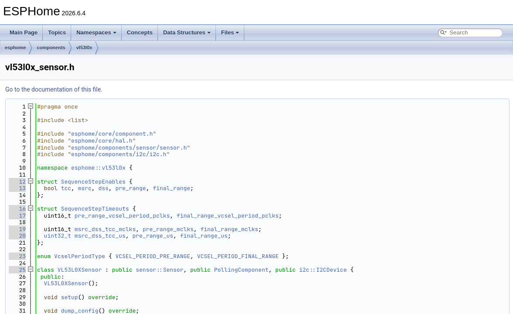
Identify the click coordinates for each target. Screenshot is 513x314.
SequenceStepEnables (93, 181)
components (51, 47)
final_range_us (204, 235)
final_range (171, 188)
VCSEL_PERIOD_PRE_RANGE (152, 256)
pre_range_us (152, 235)
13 (17, 188)
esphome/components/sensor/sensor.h (129, 147)
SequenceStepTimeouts (95, 208)
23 (17, 256)
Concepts (140, 32)
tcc (66, 188)
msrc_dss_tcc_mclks (105, 229)
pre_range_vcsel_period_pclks (122, 215)
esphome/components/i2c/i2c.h (118, 154)
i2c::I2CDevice (323, 269)
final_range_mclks (229, 229)
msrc (85, 188)
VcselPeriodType (79, 256)
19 (17, 229)
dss (103, 188)
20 (17, 235)
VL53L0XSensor (80, 269)
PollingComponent (241, 269)
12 (17, 181)
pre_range (130, 188)
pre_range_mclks (168, 229)
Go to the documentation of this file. (54, 89)
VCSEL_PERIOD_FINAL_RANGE (238, 256)
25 (17, 269)
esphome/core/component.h (112, 133)
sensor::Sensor (159, 269)
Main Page (24, 32)
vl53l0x (84, 47)
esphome (15, 47)
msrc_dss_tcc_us (100, 235)
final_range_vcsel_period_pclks (228, 215)
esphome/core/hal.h (101, 140)
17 (17, 215)
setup (69, 297)
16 (17, 208)
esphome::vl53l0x (98, 167)
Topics (57, 32)
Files (230, 32)
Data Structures (187, 32)
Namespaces (96, 32)
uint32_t (57, 235)
